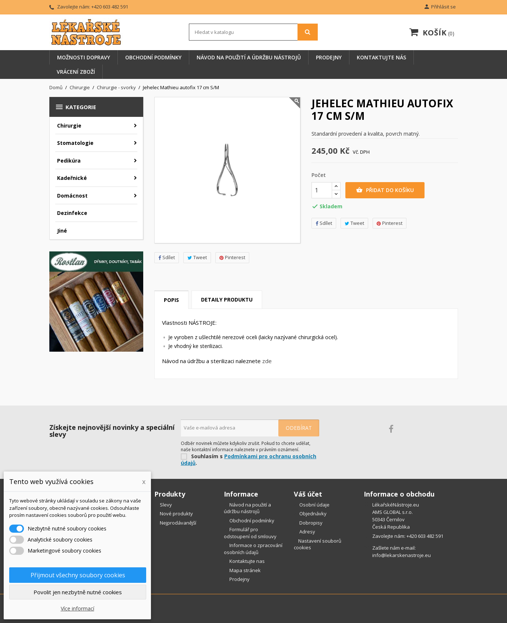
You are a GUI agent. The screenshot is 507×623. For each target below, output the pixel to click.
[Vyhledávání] (253, 32)
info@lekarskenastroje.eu (401, 555)
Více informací (77, 608)
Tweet (197, 257)
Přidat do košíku (385, 190)
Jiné (62, 230)
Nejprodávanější (177, 522)
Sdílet (166, 257)
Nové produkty (176, 513)
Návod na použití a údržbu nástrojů (249, 57)
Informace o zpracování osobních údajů (253, 549)
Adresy (306, 531)
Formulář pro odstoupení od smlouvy (250, 533)
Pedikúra (69, 160)
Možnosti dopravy (83, 57)
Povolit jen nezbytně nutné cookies (78, 592)
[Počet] (321, 190)
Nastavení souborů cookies (317, 544)
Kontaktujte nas (246, 561)
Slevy (165, 504)
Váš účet (308, 494)
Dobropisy (310, 522)
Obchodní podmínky (153, 57)
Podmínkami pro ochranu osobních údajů (248, 460)
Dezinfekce (72, 212)
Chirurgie (69, 125)
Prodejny (329, 57)
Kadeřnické (72, 177)
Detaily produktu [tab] (227, 299)
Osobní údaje (314, 504)
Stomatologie (75, 142)
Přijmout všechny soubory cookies (78, 575)
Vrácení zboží (76, 71)
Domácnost (72, 195)
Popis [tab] (171, 299)
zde (267, 361)
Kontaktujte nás (381, 57)
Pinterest (232, 257)
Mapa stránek (244, 570)
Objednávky (312, 513)
